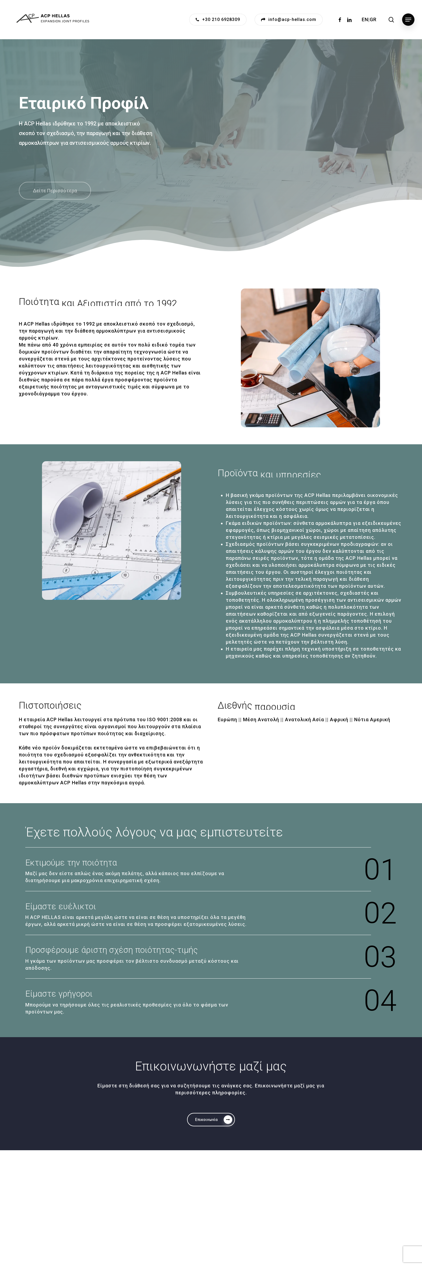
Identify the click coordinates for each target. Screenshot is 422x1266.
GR (373, 19)
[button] (408, 20)
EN (365, 19)
